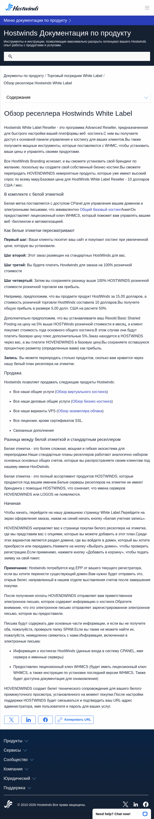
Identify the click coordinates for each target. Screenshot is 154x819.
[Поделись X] (11, 720)
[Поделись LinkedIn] (28, 720)
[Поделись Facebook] (45, 720)
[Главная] (22, 8)
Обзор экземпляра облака (80, 411)
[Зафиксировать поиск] (10, 56)
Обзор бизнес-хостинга (92, 401)
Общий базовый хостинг (100, 210)
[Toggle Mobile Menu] (147, 7)
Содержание (77, 97)
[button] (122, 812)
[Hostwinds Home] (8, 805)
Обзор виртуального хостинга (81, 392)
